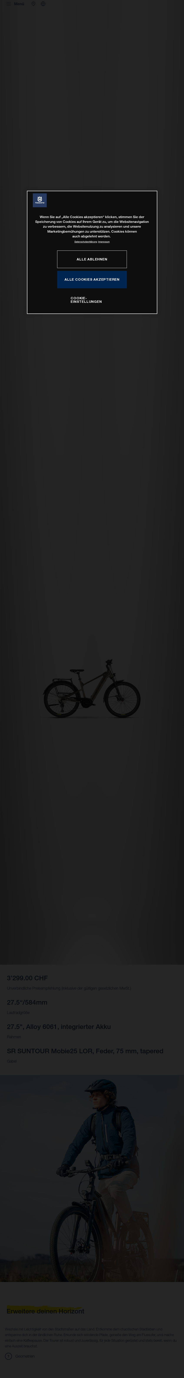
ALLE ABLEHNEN (92, 259)
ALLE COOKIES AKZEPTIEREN (92, 279)
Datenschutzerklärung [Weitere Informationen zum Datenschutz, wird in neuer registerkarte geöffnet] (86, 241)
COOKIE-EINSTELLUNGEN (86, 299)
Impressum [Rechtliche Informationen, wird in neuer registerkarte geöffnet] (104, 241)
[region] (92, 252)
